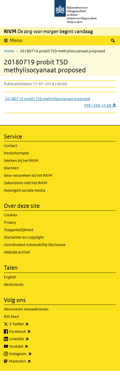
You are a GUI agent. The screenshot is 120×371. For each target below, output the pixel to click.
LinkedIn (30, 339)
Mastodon (31, 361)
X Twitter (30, 324)
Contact (10, 145)
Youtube (30, 346)
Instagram (31, 354)
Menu (16, 40)
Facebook (31, 331)
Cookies (10, 214)
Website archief (17, 252)
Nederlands (13, 284)
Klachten (11, 167)
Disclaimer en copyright (24, 237)
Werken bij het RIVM (21, 160)
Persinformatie (16, 153)
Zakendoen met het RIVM (25, 182)
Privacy (10, 222)
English (10, 277)
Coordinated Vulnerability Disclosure (35, 244)
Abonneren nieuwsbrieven (26, 309)
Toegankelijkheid (18, 229)
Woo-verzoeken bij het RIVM (28, 175)
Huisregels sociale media (24, 190)
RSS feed (11, 316)
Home (9, 50)
